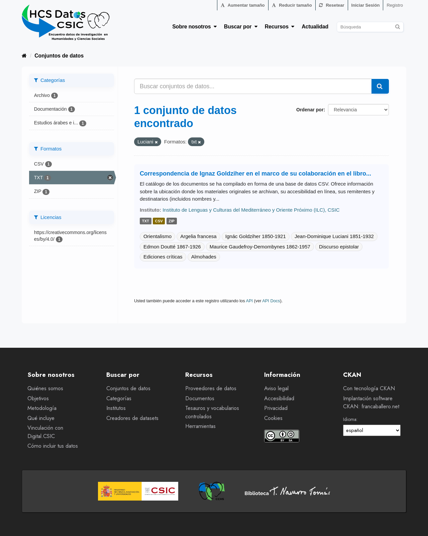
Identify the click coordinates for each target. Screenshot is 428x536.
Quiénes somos (45, 388)
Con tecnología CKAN (369, 388)
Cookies (273, 418)
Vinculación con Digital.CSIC (45, 432)
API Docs (271, 300)
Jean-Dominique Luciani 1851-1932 (334, 236)
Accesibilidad (279, 398)
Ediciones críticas (163, 256)
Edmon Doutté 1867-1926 (172, 246)
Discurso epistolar (339, 246)
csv (159, 221)
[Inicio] (24, 56)
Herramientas (200, 426)
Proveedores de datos (210, 388)
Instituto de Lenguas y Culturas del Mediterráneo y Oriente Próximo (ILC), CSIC (251, 210)
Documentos (199, 398)
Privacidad (276, 408)
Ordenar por (309, 109)
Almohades (203, 256)
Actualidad (315, 26)
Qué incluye (41, 418)
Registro (395, 5)
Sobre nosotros (194, 26)
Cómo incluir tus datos (52, 446)
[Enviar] (397, 26)
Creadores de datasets (132, 418)
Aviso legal (276, 388)
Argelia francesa (198, 236)
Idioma (349, 419)
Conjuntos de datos (59, 56)
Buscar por (240, 26)
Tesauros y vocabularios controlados (212, 412)
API (249, 300)
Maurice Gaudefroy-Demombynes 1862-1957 (260, 246)
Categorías (118, 398)
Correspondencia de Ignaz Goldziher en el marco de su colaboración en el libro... (255, 173)
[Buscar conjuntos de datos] (370, 27)
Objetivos (38, 398)
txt (145, 221)
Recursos (280, 26)
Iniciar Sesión (365, 5)
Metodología (42, 408)
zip (172, 221)
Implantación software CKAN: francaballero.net (371, 403)
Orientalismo (157, 236)
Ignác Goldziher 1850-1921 (255, 236)
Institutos (116, 408)
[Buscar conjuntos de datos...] (253, 86)
